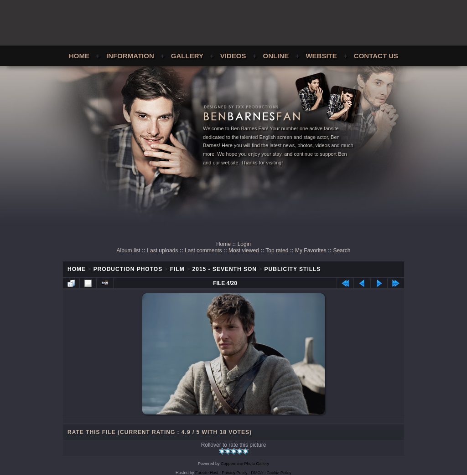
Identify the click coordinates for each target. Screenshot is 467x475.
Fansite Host (206, 472)
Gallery (187, 56)
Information (130, 56)
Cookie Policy (279, 472)
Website (321, 56)
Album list (128, 250)
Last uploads (162, 250)
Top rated (276, 250)
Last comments (203, 250)
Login (244, 244)
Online (276, 56)
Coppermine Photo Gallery (245, 463)
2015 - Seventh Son (224, 269)
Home (79, 56)
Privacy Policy (235, 472)
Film (177, 269)
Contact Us (376, 56)
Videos (233, 56)
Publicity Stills (293, 269)
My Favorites (311, 250)
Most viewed (243, 250)
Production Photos (127, 269)
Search (341, 250)
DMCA (257, 472)
